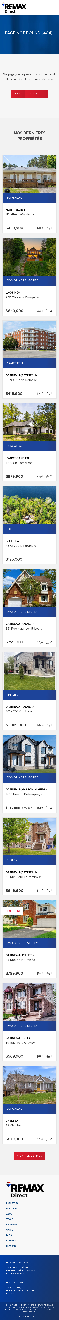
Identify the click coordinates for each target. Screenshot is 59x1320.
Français (11, 1246)
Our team (11, 1208)
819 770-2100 (18, 1294)
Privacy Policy (23, 1309)
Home (18, 94)
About (10, 1214)
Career (10, 1230)
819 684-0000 (19, 1274)
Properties (12, 1203)
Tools (9, 1219)
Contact (11, 1241)
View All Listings (29, 1156)
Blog (9, 1235)
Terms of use (37, 1309)
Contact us (37, 94)
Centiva (35, 1316)
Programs (11, 1225)
